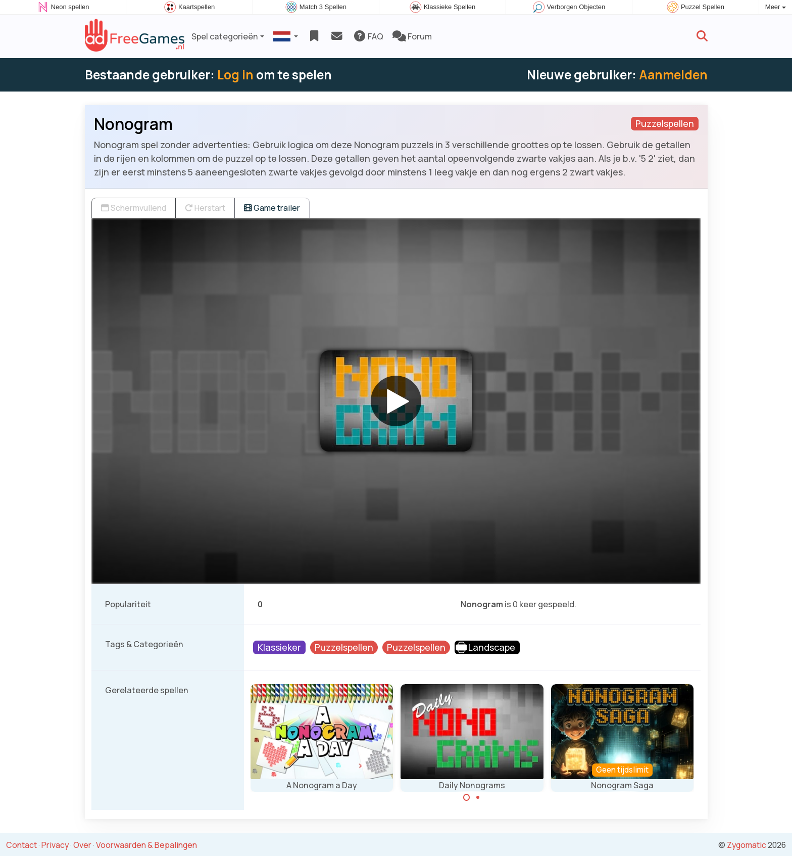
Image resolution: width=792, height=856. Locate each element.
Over (82, 844)
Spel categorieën (224, 36)
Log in (235, 74)
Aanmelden (673, 74)
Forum (412, 36)
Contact (21, 844)
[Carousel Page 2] (477, 797)
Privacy (55, 844)
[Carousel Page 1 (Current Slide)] (466, 797)
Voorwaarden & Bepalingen (146, 844)
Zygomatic (746, 844)
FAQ (368, 36)
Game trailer (272, 207)
